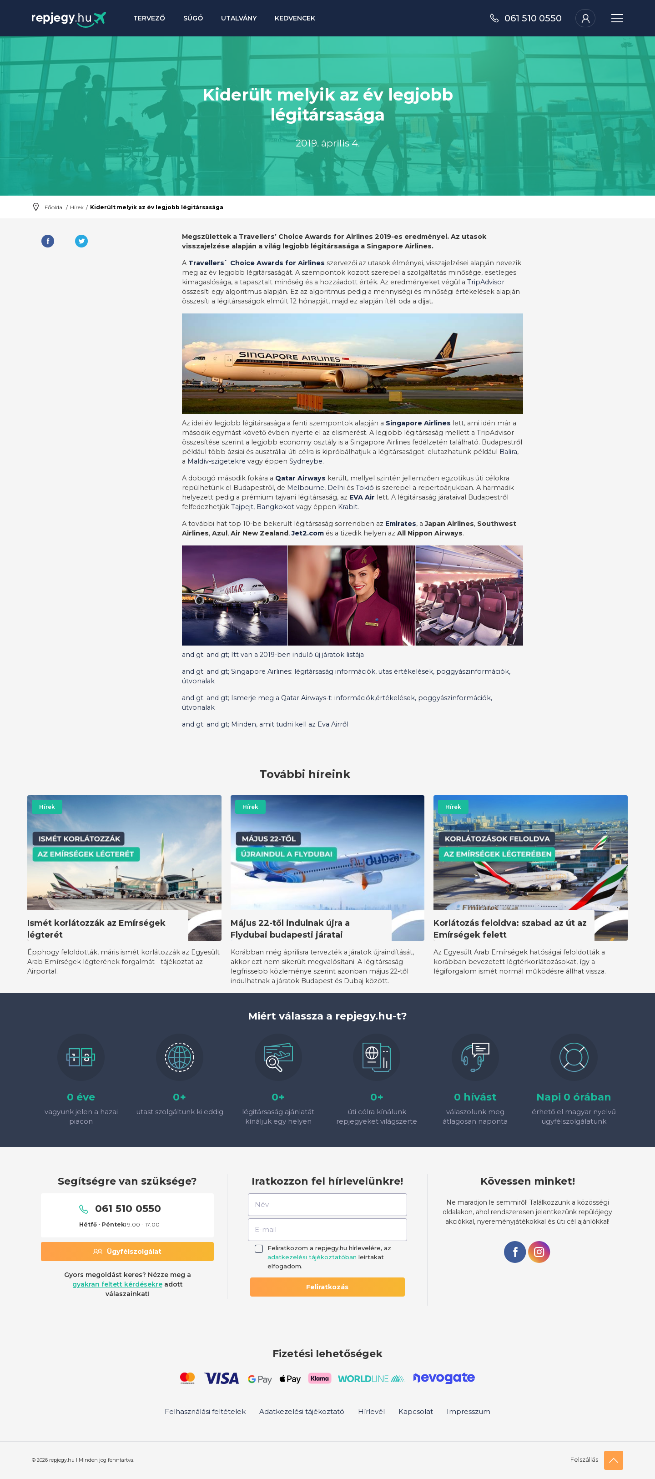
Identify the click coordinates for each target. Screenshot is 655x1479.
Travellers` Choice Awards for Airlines (256, 263)
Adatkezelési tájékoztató (301, 1411)
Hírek (77, 207)
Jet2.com (308, 533)
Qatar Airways (300, 478)
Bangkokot (275, 507)
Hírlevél (371, 1411)
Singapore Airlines (418, 423)
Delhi (336, 488)
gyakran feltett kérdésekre (117, 1284)
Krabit (348, 507)
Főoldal (54, 207)
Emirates (400, 524)
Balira (508, 452)
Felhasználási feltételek (205, 1411)
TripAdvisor (485, 282)
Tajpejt (242, 507)
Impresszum (468, 1411)
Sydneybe (305, 461)
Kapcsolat (415, 1411)
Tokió (365, 488)
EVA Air (362, 497)
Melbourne (305, 488)
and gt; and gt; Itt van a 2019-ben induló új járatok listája (273, 655)
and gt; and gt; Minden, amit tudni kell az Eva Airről (265, 724)
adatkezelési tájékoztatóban (312, 1257)
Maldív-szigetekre (216, 461)
